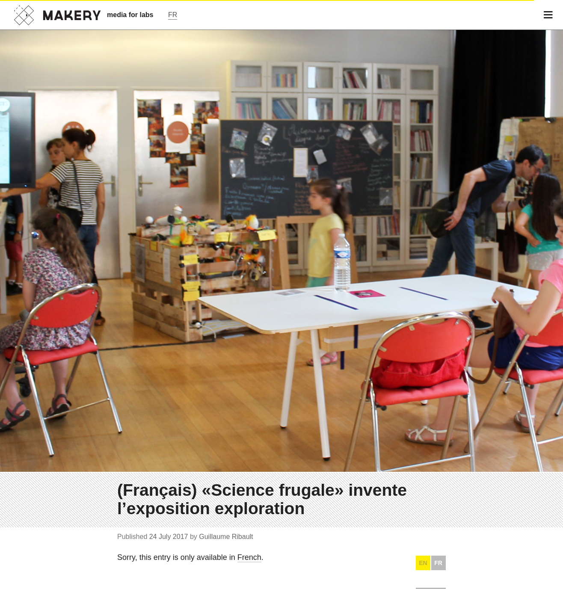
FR (438, 562)
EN (423, 562)
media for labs (130, 14)
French (249, 557)
